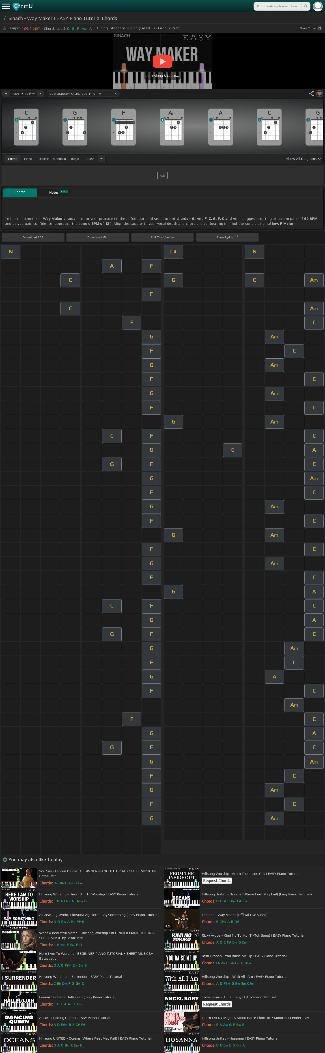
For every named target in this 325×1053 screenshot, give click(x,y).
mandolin (59, 159)
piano (28, 159)
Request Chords (216, 880)
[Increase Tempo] (40, 93)
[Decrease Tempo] (6, 93)
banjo (75, 159)
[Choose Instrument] (101, 158)
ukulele (44, 159)
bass (90, 159)
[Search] (305, 6)
